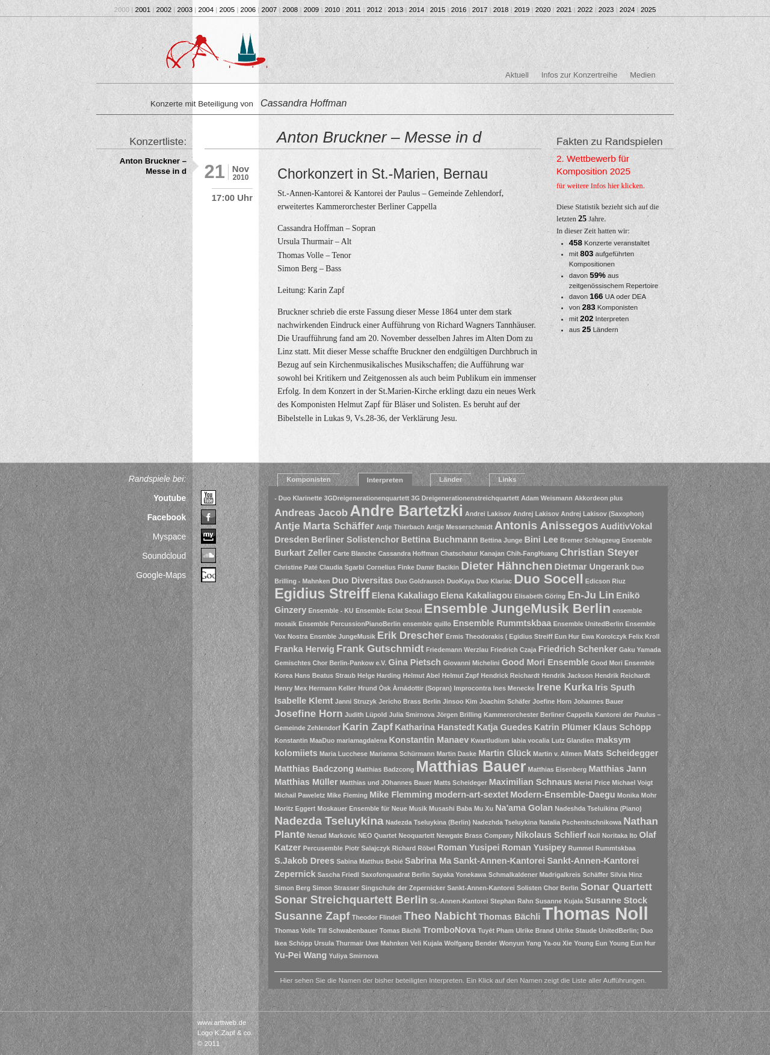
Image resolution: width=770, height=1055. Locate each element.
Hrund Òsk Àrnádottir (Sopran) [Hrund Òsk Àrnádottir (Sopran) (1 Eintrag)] (405, 688)
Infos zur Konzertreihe (579, 74)
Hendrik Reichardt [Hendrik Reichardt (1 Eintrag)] (622, 675)
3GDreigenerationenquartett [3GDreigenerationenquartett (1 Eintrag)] (367, 498)
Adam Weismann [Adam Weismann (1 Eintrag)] (547, 498)
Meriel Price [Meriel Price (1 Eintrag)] (592, 782)
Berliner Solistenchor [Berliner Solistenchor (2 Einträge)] (355, 539)
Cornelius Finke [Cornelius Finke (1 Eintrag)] (390, 567)
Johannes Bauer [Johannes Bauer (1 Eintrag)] (599, 701)
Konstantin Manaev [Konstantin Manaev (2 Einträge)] (429, 740)
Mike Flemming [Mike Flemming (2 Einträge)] (401, 794)
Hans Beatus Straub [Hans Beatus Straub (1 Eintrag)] (325, 675)
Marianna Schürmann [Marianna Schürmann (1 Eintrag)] (401, 753)
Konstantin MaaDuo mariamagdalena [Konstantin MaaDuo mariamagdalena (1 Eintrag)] (330, 740)
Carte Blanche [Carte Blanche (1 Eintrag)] (355, 553)
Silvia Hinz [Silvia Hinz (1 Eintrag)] (626, 874)
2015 (438, 9)
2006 (248, 9)
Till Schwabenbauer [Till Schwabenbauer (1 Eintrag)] (348, 930)
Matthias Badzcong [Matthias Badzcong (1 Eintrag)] (385, 769)
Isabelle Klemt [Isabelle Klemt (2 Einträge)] (303, 701)
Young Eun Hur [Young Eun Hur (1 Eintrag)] (632, 943)
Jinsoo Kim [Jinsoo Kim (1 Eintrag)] (460, 701)
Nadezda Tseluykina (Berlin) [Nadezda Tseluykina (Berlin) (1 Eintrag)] (428, 822)
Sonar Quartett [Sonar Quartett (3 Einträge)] (616, 887)
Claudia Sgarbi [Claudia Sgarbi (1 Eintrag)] (342, 567)
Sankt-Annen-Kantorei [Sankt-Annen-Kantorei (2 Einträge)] (499, 861)
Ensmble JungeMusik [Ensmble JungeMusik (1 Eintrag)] (342, 636)
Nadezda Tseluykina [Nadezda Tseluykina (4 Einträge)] (329, 820)
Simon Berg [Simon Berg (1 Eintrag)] (292, 887)
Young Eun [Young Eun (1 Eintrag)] (590, 943)
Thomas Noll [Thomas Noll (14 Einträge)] (595, 913)
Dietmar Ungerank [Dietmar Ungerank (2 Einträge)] (592, 566)
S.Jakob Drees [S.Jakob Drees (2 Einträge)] (304, 861)
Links (507, 479)
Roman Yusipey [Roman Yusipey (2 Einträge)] (534, 847)
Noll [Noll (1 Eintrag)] (594, 835)
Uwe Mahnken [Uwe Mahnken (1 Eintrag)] (387, 943)
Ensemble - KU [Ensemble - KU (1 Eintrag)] (330, 610)
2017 (480, 9)
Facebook (166, 517)
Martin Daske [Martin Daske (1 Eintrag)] (456, 753)
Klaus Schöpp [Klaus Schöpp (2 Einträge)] (622, 727)
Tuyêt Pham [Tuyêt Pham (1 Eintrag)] (496, 930)
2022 (585, 9)
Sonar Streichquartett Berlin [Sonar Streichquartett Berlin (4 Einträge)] (351, 899)
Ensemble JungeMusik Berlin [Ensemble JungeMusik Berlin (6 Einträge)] (517, 608)
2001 (143, 9)
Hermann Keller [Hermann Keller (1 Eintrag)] (332, 688)
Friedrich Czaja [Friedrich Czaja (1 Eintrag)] (513, 649)
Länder (450, 479)
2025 (648, 9)
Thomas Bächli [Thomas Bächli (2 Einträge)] (509, 916)
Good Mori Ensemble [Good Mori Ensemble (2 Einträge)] (545, 662)
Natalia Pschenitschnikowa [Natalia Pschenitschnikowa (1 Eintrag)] (580, 822)
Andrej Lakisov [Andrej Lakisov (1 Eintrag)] (536, 513)
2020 (543, 9)
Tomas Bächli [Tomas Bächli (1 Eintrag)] (400, 930)
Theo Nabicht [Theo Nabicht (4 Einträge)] (440, 915)
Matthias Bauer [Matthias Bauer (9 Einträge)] (471, 766)
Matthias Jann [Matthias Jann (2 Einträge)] (617, 769)
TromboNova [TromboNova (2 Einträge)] (449, 930)
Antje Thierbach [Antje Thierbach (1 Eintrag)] (400, 527)
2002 (164, 9)
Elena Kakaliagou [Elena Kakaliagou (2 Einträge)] (476, 595)
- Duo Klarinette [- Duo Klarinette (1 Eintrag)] (298, 498)
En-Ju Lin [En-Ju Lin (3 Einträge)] (591, 595)
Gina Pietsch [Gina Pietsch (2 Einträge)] (415, 662)
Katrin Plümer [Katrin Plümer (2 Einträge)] (562, 727)
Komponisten (308, 479)
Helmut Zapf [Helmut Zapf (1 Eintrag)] (460, 675)
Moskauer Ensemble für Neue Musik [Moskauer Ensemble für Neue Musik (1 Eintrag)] (372, 808)
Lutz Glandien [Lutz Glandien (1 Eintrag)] (573, 740)
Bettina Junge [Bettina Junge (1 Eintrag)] (501, 540)
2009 (311, 9)
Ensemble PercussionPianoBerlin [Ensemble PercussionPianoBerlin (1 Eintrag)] (349, 623)
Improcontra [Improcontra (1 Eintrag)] (472, 688)
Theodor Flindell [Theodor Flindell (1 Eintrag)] (377, 917)
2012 (375, 9)
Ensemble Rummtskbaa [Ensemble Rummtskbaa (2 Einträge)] (502, 623)
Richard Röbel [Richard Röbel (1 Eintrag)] (414, 848)
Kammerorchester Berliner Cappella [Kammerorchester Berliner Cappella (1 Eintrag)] (538, 714)
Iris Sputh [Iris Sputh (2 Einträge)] (615, 687)
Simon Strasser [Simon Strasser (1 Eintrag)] (335, 887)
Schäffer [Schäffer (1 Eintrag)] (595, 874)
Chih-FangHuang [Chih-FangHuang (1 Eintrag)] (532, 553)
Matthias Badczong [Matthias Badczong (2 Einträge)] (314, 769)
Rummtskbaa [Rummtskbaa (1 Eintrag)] (616, 848)
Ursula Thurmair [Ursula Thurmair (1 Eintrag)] (338, 943)
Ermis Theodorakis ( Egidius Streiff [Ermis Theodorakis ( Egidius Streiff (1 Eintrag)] (499, 636)
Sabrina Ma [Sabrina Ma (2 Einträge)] (428, 861)
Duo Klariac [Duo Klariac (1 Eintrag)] (494, 581)
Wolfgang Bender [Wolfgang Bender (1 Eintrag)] (470, 943)
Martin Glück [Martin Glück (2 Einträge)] (504, 753)
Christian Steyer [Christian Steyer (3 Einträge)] (599, 552)
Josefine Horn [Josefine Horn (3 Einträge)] (308, 713)
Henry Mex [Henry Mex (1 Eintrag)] (290, 688)
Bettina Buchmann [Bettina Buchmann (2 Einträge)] (439, 539)
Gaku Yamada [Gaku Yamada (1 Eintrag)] (640, 649)
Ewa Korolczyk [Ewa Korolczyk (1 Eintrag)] (603, 636)
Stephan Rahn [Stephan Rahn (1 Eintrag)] (512, 901)
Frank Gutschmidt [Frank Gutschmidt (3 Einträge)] (380, 648)
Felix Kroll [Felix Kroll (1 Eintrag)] (644, 636)
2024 (627, 9)
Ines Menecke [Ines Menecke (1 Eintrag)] (514, 688)
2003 (185, 9)
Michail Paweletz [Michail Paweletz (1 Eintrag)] (299, 795)
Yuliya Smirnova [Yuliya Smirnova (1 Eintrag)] (353, 955)
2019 (522, 9)
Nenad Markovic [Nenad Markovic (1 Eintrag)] (331, 835)
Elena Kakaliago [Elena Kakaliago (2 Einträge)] (405, 595)
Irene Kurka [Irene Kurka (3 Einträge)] (565, 687)
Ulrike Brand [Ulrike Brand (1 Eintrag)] (534, 930)
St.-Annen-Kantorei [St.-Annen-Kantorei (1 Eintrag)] (459, 901)
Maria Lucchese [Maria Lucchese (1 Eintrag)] (343, 753)
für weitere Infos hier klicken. (600, 186)
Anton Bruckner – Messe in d (153, 166)
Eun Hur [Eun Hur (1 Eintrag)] (567, 636)
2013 (396, 9)
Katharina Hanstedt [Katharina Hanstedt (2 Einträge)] (435, 727)
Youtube (169, 498)
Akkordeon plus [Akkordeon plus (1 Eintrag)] (598, 498)
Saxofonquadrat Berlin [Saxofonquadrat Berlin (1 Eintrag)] (395, 874)
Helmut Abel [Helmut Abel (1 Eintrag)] (421, 675)
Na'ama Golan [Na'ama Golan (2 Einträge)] (524, 808)
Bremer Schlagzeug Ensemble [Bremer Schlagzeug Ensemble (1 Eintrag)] (606, 540)
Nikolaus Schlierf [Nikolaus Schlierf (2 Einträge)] (551, 835)
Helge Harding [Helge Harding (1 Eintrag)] (379, 675)
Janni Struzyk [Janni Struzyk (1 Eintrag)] (356, 701)
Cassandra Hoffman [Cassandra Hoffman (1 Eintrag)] (408, 553)
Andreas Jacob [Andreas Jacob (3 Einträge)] (311, 512)
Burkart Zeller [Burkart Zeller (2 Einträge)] (302, 553)
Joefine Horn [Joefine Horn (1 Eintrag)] (551, 701)
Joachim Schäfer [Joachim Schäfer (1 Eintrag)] (505, 701)
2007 (269, 9)
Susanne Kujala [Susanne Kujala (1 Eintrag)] (559, 901)
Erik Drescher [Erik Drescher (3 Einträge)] (410, 635)
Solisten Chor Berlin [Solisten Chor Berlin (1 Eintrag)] (547, 887)
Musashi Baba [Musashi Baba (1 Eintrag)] (450, 808)
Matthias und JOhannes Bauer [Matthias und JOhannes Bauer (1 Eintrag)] (386, 782)
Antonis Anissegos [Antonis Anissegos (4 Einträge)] (546, 525)
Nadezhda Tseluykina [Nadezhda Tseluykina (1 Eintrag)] (505, 822)
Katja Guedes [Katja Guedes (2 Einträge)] (504, 727)
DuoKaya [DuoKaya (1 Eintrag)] (460, 581)
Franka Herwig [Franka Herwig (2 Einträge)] (304, 649)
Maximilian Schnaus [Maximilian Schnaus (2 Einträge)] (530, 782)
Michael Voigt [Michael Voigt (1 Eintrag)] (632, 782)
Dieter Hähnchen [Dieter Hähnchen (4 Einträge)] (506, 565)
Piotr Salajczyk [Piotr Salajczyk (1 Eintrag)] (367, 848)
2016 (459, 9)
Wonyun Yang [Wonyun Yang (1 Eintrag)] (520, 943)
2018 (501, 9)
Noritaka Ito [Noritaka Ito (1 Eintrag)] (620, 835)
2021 (564, 9)
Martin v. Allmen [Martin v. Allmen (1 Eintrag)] (557, 753)
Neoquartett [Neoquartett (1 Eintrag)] (417, 835)
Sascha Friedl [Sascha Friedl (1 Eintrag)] (338, 874)
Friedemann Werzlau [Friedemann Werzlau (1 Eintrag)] (457, 649)
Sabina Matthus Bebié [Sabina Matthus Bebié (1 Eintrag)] (369, 861)
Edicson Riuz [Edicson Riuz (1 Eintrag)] (605, 581)
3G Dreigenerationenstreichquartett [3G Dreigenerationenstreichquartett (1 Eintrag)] (465, 498)
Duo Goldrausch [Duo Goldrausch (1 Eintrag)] (420, 581)
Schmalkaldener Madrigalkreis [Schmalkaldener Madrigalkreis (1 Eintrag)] (534, 874)
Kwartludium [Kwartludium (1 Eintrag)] (490, 740)
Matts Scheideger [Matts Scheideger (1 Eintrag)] (460, 782)
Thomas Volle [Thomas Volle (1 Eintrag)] (295, 930)
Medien (642, 74)
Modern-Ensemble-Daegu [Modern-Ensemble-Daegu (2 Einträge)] (562, 794)
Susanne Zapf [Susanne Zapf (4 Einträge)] (312, 915)
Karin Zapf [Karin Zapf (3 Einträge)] (367, 727)
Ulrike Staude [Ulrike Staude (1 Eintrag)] (576, 930)
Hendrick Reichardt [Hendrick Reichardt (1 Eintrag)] (510, 675)
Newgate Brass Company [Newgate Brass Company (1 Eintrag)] (475, 835)
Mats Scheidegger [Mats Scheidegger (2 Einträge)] (621, 753)
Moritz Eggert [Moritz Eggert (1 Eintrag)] (294, 808)
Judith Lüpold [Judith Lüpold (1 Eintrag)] (366, 714)
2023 (606, 9)
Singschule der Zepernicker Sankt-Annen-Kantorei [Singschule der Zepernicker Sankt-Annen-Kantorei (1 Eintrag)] (438, 887)
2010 (332, 9)
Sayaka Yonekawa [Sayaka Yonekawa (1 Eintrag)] (459, 874)
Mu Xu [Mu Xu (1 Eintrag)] (483, 808)
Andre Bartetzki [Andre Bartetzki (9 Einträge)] (406, 510)
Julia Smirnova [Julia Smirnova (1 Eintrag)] (412, 714)
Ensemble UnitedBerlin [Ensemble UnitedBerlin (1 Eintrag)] (588, 623)
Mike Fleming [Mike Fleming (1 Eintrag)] (347, 795)
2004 (206, 9)
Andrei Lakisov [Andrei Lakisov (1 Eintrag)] (488, 513)
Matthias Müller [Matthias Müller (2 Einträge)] (305, 782)
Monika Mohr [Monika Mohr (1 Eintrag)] (637, 795)
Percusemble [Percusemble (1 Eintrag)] (323, 848)
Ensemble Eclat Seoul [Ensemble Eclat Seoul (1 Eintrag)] (389, 610)
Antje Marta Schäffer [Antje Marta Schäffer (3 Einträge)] (324, 526)
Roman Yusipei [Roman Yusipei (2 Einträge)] (468, 847)
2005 (227, 9)
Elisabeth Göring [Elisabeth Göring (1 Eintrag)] (539, 596)
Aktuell (517, 74)
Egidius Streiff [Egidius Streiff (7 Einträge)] (321, 593)
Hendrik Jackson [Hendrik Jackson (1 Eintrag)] (567, 675)
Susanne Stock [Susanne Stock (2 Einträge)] (616, 900)
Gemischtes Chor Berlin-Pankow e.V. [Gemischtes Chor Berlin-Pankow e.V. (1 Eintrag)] (330, 662)
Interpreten (385, 480)
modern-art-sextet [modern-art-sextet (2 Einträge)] (471, 794)
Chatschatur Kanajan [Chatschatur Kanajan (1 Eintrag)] (472, 553)
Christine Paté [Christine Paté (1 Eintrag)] (296, 567)
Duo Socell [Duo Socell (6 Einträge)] (548, 578)
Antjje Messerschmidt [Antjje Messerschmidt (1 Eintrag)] (460, 527)
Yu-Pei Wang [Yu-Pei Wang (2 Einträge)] (300, 955)
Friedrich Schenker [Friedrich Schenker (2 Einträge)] (577, 649)
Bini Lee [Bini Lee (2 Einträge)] (541, 539)
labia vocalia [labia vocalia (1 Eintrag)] (530, 740)
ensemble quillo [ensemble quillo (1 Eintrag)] (426, 623)
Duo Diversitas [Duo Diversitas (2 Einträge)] (362, 580)
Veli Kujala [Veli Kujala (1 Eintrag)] (426, 943)
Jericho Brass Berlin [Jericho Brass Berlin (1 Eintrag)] (409, 701)
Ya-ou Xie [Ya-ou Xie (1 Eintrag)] (557, 943)
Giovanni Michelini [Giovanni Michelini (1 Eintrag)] (471, 662)
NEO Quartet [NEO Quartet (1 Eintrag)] (377, 835)
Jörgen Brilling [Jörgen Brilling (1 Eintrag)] (459, 714)
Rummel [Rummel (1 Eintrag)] (580, 848)
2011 (354, 9)
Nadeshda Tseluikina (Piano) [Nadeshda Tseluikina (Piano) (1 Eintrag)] (598, 808)
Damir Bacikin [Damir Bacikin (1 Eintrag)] (437, 567)
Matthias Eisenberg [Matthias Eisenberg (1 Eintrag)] (557, 769)
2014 (417, 9)
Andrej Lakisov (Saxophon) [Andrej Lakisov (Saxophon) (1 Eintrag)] (602, 513)
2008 (290, 9)
